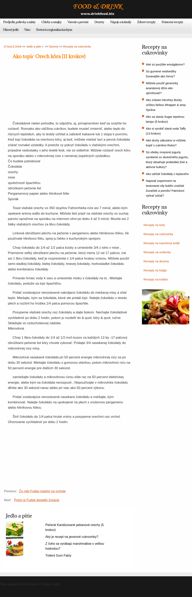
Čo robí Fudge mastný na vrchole (42, 491)
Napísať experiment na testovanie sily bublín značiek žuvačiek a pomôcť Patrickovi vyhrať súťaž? (165, 188)
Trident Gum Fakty (58, 555)
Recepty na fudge (155, 270)
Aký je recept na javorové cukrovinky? (71, 536)
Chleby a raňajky (51, 22)
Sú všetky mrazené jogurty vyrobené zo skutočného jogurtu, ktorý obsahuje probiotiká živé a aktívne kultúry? (167, 159)
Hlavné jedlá (10, 30)
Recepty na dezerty (156, 261)
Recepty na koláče (156, 279)
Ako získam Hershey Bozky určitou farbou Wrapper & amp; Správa (166, 104)
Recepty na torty (154, 225)
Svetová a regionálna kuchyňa (54, 30)
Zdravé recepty (146, 22)
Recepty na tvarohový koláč (162, 243)
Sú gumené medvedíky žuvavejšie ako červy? (161, 74)
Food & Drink (14, 46)
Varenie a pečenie (78, 22)
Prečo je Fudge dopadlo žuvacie (36, 500)
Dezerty (99, 22)
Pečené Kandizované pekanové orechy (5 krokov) (74, 527)
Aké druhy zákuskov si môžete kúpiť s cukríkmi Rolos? (166, 143)
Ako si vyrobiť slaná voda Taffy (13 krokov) (166, 131)
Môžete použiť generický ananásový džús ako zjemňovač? (162, 88)
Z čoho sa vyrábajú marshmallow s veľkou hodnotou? (74, 546)
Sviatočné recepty (172, 22)
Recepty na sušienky (157, 252)
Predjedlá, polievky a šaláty (19, 22)
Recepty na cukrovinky (77, 46)
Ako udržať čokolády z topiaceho (167, 174)
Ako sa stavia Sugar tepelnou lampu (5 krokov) (165, 119)
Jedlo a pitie (33, 46)
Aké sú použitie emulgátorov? (165, 64)
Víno (27, 30)
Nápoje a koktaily (120, 22)
